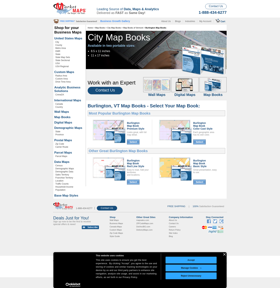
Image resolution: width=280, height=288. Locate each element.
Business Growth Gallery (115, 21)
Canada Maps (116, 227)
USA (57, 63)
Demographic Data (64, 171)
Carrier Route (61, 147)
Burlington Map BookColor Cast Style (202, 126)
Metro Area (60, 48)
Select (133, 142)
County (58, 45)
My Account (205, 21)
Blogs (178, 21)
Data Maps (61, 162)
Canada (59, 104)
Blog (171, 236)
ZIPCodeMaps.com (144, 223)
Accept (191, 260)
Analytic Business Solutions (67, 89)
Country (59, 107)
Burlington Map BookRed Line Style (135, 163)
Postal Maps (63, 140)
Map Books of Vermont (133, 28)
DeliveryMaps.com (144, 230)
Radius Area (61, 75)
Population (60, 190)
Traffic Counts (62, 184)
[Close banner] (224, 254)
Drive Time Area (63, 82)
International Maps (67, 100)
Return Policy (175, 230)
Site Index (173, 233)
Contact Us (216, 6)
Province (59, 134)
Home (90, 28)
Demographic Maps (68, 128)
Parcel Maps (63, 152)
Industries (190, 21)
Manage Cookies (191, 268)
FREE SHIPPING (176, 206)
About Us (166, 21)
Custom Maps (64, 72)
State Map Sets (62, 57)
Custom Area (61, 79)
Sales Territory (62, 174)
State (57, 54)
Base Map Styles (66, 195)
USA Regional (62, 66)
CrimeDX (59, 94)
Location (59, 181)
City (57, 42)
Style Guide (115, 236)
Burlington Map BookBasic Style (200, 163)
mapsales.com (142, 220)
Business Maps (116, 223)
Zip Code (59, 144)
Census (59, 165)
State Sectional (62, 60)
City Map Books (114, 28)
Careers (172, 227)
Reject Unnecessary (191, 276)
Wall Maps (61, 111)
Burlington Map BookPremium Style (135, 126)
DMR (57, 51)
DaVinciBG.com (143, 227)
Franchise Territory (64, 177)
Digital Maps (63, 122)
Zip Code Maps (116, 233)
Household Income (64, 187)
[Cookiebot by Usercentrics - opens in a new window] (73, 285)
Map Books (62, 117)
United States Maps (68, 38)
